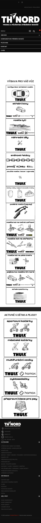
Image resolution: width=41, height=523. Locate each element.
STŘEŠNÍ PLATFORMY (7, 473)
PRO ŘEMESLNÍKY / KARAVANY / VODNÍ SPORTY (14, 468)
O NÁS (3, 484)
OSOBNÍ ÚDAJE (5, 507)
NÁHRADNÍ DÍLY (5, 461)
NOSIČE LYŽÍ (4, 457)
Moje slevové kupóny (6, 509)
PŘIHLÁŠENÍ (32, 7)
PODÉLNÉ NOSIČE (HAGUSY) (9, 470)
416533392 (7, 431)
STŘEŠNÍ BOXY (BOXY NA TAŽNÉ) (10, 446)
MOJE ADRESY (5, 504)
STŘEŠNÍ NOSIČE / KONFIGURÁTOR (11, 448)
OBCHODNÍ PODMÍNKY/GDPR (9, 482)
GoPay (3, 493)
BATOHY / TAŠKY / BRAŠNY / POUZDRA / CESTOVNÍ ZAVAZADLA (19, 455)
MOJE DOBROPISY (6, 502)
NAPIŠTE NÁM (5, 479)
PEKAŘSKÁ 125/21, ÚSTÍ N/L (12, 428)
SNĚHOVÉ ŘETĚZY (6, 452)
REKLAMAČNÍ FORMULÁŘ (8, 491)
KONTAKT (4, 486)
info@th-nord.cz (8, 437)
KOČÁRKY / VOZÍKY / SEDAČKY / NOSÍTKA (13, 466)
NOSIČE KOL (4, 450)
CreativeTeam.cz (14, 515)
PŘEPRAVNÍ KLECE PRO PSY (9, 459)
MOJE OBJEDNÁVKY (7, 500)
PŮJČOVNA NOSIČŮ (6, 488)
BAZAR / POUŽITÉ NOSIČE (8, 464)
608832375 (7, 434)
